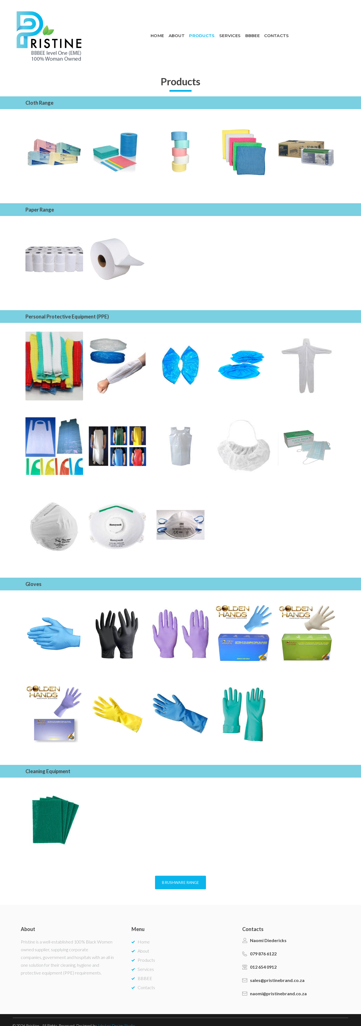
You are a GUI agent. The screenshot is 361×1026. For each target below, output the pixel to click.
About (225, 30)
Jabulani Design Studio (116, 1014)
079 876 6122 (263, 942)
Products (251, 30)
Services (279, 30)
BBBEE (302, 30)
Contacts (327, 30)
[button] (180, 899)
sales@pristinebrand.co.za (277, 969)
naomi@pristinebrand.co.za (278, 982)
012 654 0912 (263, 955)
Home (205, 30)
